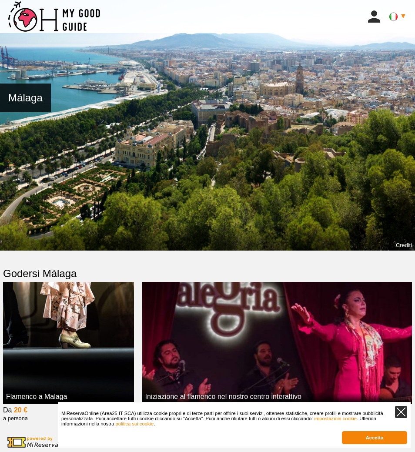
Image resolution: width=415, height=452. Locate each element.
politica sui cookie (134, 423)
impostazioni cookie (335, 418)
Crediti (404, 245)
